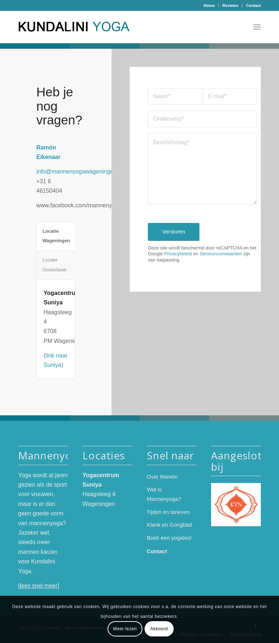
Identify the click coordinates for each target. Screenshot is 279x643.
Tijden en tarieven (168, 512)
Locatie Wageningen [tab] (56, 235)
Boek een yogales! (169, 538)
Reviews (230, 5)
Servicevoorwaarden (220, 253)
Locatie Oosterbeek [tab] (54, 264)
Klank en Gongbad (169, 525)
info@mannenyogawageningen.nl (79, 171)
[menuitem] (209, 5)
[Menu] (257, 27)
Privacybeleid (178, 253)
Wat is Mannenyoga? (164, 494)
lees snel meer (38, 586)
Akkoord (159, 628)
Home (209, 5)
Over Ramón (162, 477)
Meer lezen (125, 628)
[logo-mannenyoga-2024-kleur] (77, 27)
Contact (253, 5)
